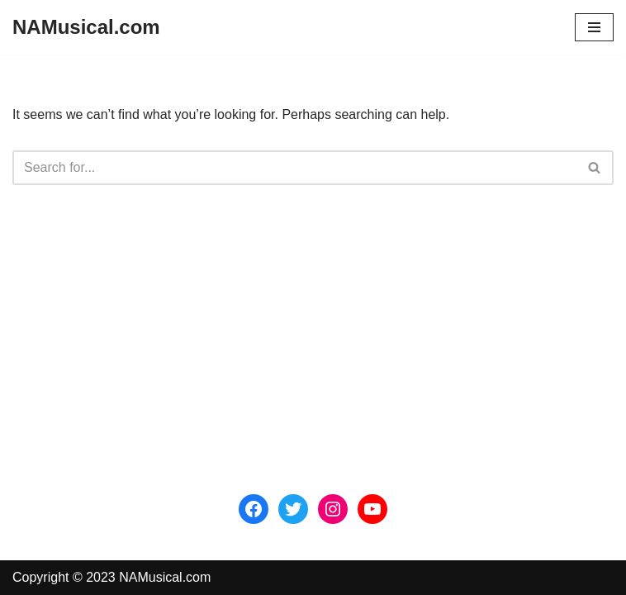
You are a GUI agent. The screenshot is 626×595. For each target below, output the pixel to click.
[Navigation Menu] (594, 27)
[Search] (294, 167)
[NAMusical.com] (86, 27)
